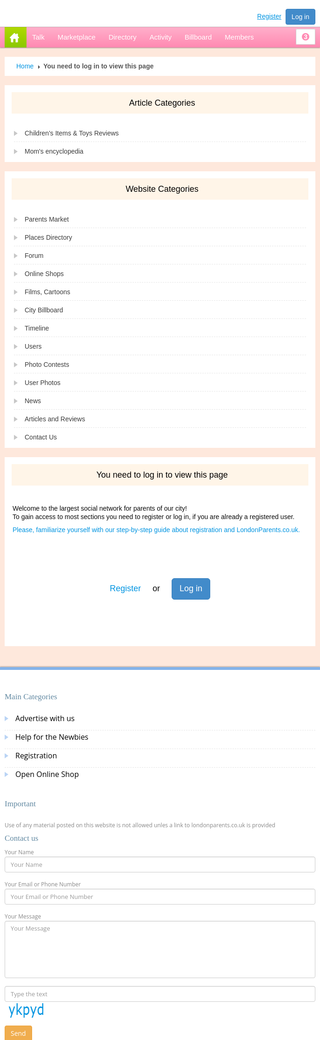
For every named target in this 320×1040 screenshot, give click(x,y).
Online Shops (44, 273)
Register (269, 16)
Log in (300, 16)
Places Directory (48, 237)
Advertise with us (44, 718)
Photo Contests (47, 364)
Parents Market (47, 219)
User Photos (42, 382)
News (33, 401)
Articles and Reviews (55, 419)
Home (24, 66)
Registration (36, 755)
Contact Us (41, 437)
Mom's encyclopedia (54, 151)
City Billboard (44, 310)
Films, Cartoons (47, 292)
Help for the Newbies (51, 737)
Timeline (37, 328)
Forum (34, 255)
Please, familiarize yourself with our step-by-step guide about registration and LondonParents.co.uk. (156, 530)
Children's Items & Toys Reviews (72, 133)
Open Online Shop (47, 774)
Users (33, 346)
